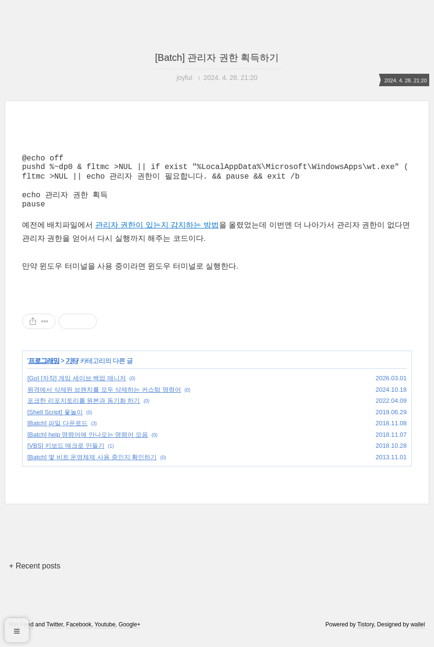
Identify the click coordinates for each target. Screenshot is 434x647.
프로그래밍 (43, 370)
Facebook (78, 634)
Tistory (365, 634)
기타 (72, 370)
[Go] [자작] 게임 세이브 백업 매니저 (76, 387)
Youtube (104, 634)
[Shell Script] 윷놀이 (55, 421)
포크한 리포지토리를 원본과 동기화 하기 (83, 410)
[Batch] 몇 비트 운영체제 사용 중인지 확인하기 (92, 466)
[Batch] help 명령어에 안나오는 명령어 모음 (87, 444)
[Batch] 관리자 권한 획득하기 (217, 57)
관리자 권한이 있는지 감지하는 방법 (157, 234)
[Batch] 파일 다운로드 (57, 432)
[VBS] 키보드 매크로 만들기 (65, 455)
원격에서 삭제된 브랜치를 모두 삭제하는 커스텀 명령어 (104, 399)
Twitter (54, 634)
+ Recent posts (34, 575)
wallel (418, 634)
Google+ (130, 634)
